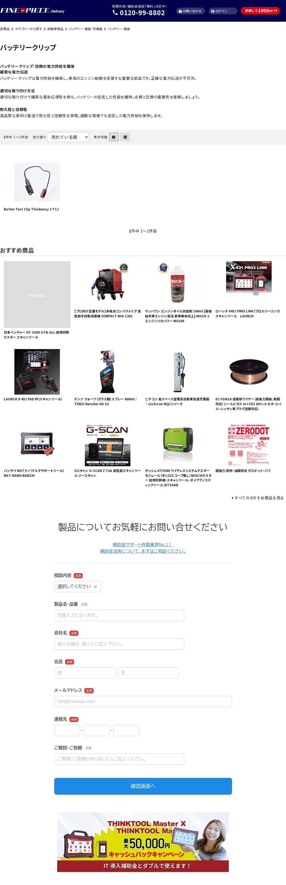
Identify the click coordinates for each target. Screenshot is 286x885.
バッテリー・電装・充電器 (85, 28)
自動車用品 (55, 28)
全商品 (5, 28)
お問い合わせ (190, 11)
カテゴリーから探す (28, 28)
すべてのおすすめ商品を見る (259, 497)
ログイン (219, 11)
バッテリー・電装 (119, 28)
